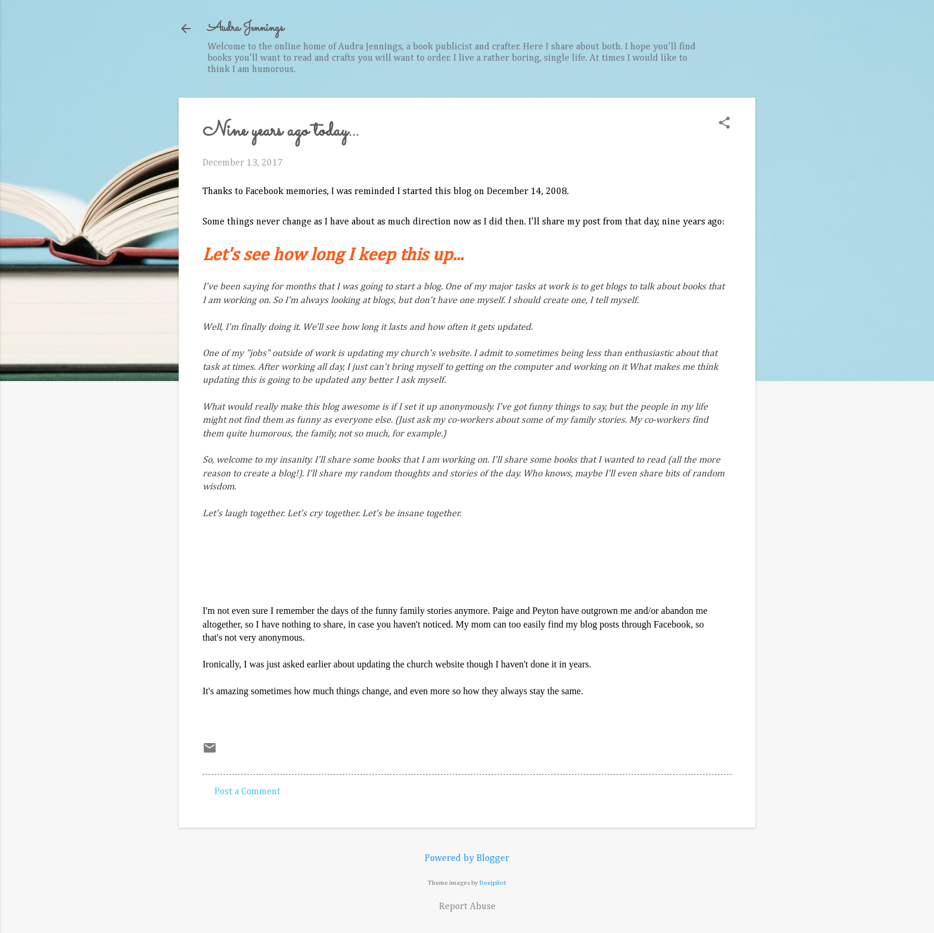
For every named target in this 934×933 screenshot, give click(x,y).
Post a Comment (247, 792)
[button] (724, 124)
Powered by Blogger (467, 858)
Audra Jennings (245, 28)
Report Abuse (467, 907)
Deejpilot (493, 882)
